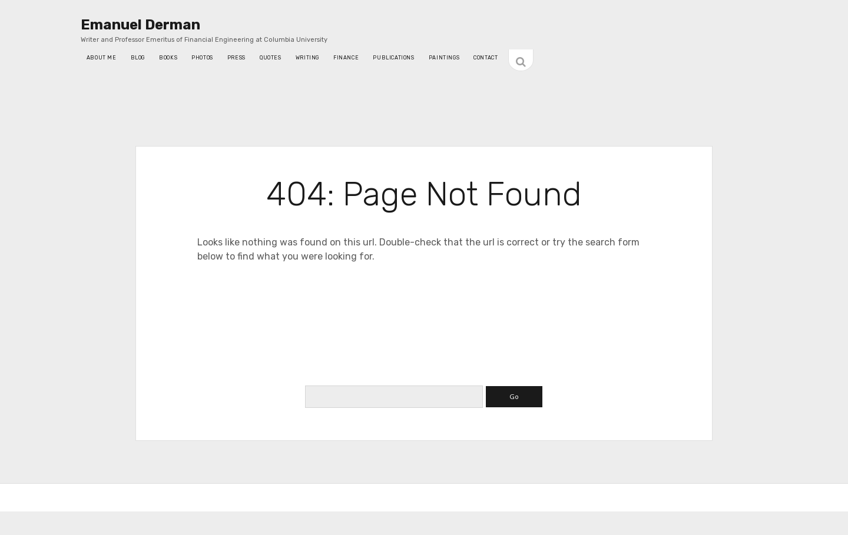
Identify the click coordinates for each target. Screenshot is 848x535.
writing (307, 58)
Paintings (444, 58)
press (236, 58)
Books (168, 58)
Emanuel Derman (140, 24)
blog (138, 58)
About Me (102, 58)
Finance (346, 58)
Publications (393, 58)
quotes (270, 58)
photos (202, 58)
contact (485, 58)
